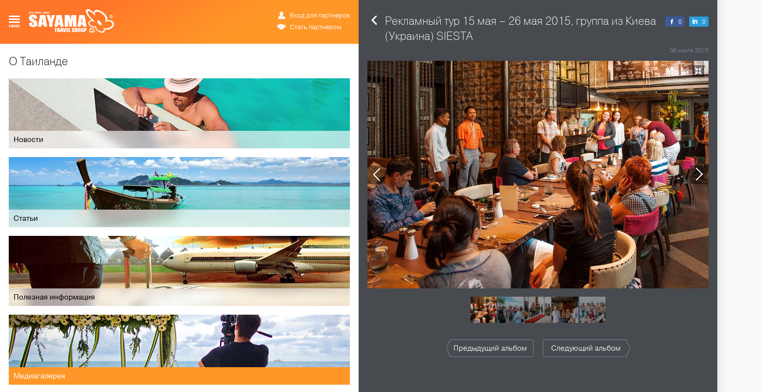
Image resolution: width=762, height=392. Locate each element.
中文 (345, 7)
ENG (315, 7)
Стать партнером (315, 27)
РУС (304, 7)
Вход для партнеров (320, 15)
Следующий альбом (586, 348)
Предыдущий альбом (490, 348)
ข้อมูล (330, 7)
